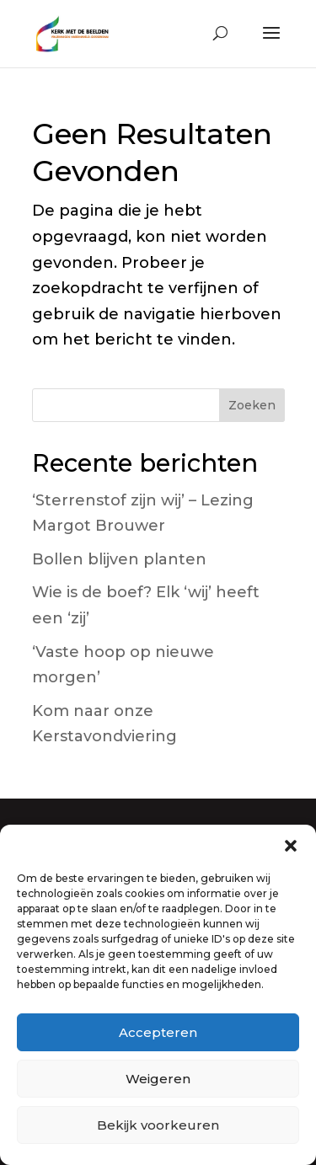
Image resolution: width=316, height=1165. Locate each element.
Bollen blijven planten (119, 559)
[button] (290, 845)
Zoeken (252, 405)
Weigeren (158, 1079)
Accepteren (158, 1032)
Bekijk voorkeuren (158, 1125)
